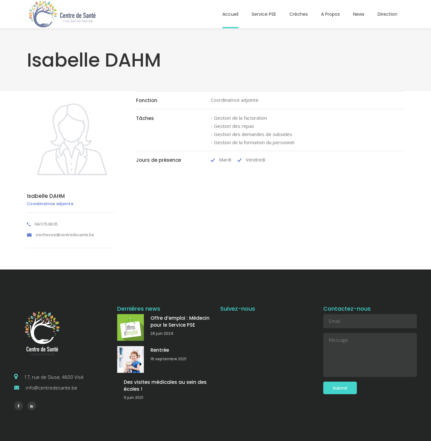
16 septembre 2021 (168, 359)
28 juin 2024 (161, 333)
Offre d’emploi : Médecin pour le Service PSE (180, 321)
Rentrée (159, 350)
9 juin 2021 (133, 397)
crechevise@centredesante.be (64, 234)
